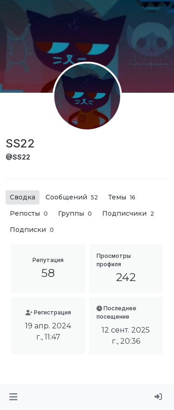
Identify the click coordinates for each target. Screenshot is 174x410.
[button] (13, 397)
